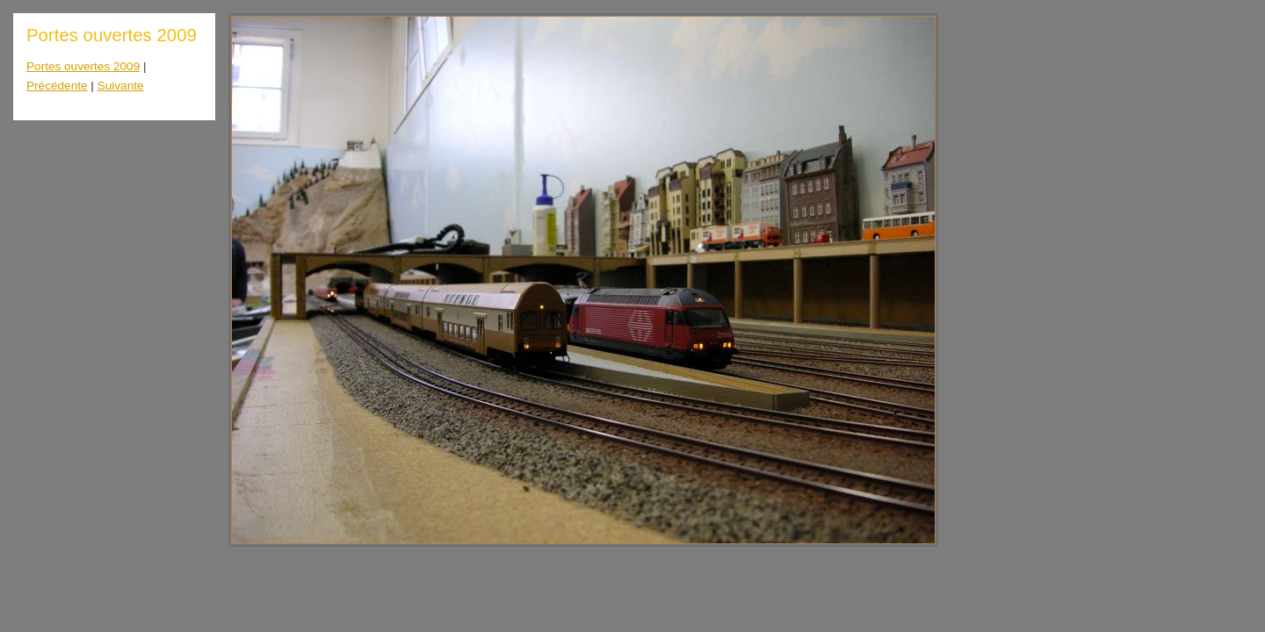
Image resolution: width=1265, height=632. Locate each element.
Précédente (57, 85)
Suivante (121, 85)
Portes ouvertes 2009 (83, 66)
